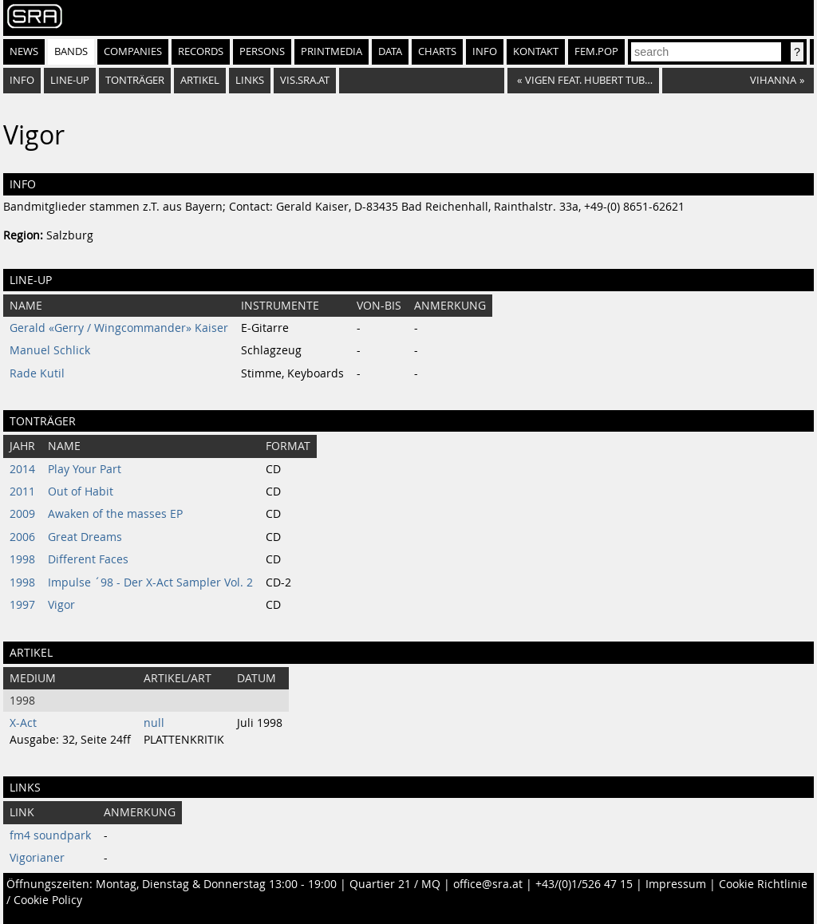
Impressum (675, 884)
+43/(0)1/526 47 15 (584, 884)
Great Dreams (85, 537)
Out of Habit (80, 491)
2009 (22, 514)
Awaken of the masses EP (115, 514)
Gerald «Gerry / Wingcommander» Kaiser (119, 328)
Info (484, 51)
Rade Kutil (37, 373)
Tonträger (134, 80)
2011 (22, 491)
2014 (22, 469)
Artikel (199, 80)
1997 (22, 605)
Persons (262, 51)
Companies (133, 51)
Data (390, 51)
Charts (437, 51)
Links (249, 80)
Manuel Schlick (50, 350)
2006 (22, 537)
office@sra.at (488, 884)
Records (200, 51)
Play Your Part (84, 469)
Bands (71, 51)
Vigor (61, 605)
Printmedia (331, 51)
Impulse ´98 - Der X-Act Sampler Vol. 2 (150, 582)
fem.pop (596, 51)
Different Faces (88, 559)
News (24, 51)
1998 (22, 559)
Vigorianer (37, 858)
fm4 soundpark (50, 835)
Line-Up (69, 80)
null (154, 723)
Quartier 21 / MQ (394, 884)
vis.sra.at (305, 80)
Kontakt (535, 51)
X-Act (23, 723)
